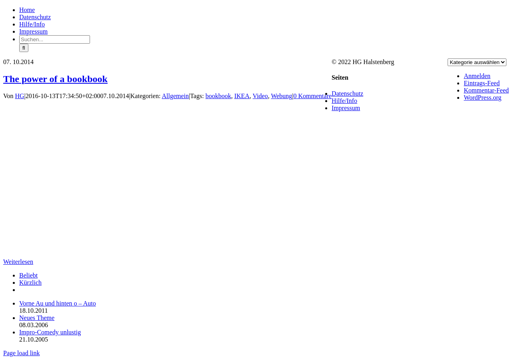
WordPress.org (482, 97)
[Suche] (23, 48)
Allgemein (175, 96)
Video (260, 96)
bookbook (218, 96)
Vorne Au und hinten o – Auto (57, 303)
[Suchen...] (54, 39)
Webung (281, 96)
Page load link (21, 353)
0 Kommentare (313, 96)
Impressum (346, 108)
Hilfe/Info (344, 100)
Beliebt (28, 275)
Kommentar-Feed (486, 90)
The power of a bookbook (55, 79)
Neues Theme (36, 317)
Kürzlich (30, 282)
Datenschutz (347, 93)
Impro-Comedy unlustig (50, 332)
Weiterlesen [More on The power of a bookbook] (18, 261)
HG (19, 96)
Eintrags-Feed (482, 83)
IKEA (242, 96)
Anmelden (477, 75)
